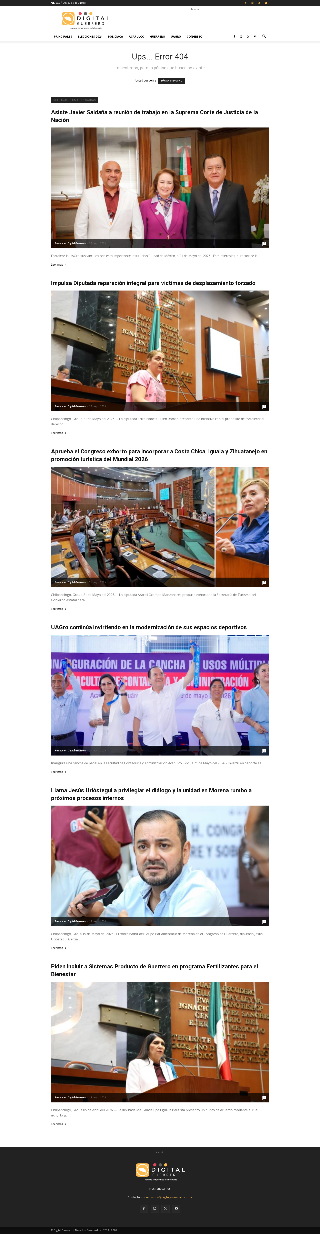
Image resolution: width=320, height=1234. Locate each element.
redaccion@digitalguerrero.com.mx (169, 1197)
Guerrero (157, 36)
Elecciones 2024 (90, 36)
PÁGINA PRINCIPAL (171, 80)
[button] (264, 37)
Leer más (59, 264)
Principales (63, 36)
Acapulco (136, 36)
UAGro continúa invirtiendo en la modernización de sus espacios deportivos (149, 627)
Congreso (194, 36)
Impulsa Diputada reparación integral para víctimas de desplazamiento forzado (153, 283)
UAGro (176, 36)
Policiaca (115, 36)
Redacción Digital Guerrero (71, 243)
